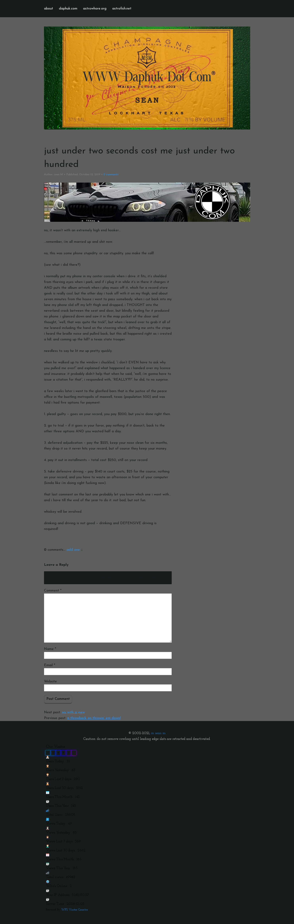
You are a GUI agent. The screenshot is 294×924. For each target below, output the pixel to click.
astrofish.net (121, 8)
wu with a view (73, 712)
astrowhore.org (94, 8)
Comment (52, 591)
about (48, 8)
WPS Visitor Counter (74, 909)
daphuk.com (68, 8)
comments (111, 174)
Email (49, 665)
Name (50, 649)
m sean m (158, 733)
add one (73, 550)
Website (50, 681)
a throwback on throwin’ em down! (94, 718)
